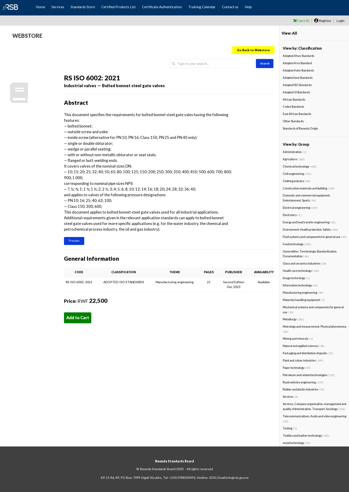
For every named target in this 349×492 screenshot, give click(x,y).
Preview (74, 240)
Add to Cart (77, 317)
